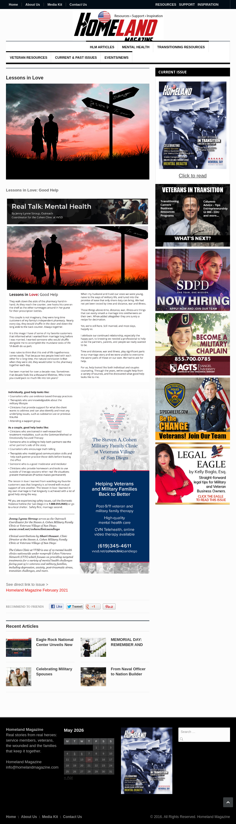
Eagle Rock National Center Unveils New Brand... (54, 644)
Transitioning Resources (181, 47)
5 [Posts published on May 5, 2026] (74, 753)
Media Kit (54, 4)
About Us (32, 4)
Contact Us (78, 4)
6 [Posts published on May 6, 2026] (81, 753)
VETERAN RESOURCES (28, 57)
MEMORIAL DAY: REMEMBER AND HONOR (127, 644)
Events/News (116, 57)
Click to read (192, 176)
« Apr (68, 777)
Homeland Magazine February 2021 (37, 590)
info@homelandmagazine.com (32, 767)
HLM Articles (102, 47)
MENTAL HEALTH (135, 47)
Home (13, 4)
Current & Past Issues (76, 57)
